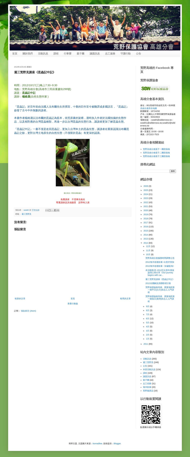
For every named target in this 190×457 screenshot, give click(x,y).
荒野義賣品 (148, 390)
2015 (146, 231)
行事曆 (67, 53)
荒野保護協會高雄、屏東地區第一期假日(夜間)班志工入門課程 (160, 299)
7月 (148, 314)
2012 (146, 243)
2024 (146, 194)
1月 (148, 339)
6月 (148, 318)
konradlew (97, 443)
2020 (146, 210)
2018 (146, 218)
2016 (146, 226)
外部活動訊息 (149, 369)
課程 (55, 53)
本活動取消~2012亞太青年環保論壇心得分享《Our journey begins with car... (159, 272)
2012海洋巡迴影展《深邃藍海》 (160, 266)
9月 (148, 306)
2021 (146, 206)
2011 (146, 344)
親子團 (80, 53)
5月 (148, 322)
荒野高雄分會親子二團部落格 (156, 152)
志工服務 (110, 53)
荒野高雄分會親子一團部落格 (156, 149)
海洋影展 (147, 387)
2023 (146, 198)
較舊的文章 (125, 298)
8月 (148, 310)
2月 (148, 335)
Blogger (117, 443)
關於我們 (28, 53)
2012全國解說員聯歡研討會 (158, 283)
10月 (148, 254)
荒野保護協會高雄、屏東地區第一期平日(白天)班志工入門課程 (160, 289)
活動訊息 (43, 53)
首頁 (14, 53)
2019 (146, 214)
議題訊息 (95, 53)
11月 (148, 250)
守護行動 (126, 53)
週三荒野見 (26, 214)
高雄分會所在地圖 (148, 108)
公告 (138, 53)
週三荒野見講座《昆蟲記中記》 (160, 279)
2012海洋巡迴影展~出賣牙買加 (159, 262)
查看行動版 (73, 303)
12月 (148, 246)
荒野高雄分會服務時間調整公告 (160, 258)
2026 (146, 186)
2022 (146, 202)
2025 (146, 190)
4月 (148, 326)
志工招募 (147, 383)
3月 (148, 331)
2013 (146, 239)
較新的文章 (20, 298)
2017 (146, 222)
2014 (146, 235)
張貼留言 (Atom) (28, 311)
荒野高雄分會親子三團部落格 (156, 156)
